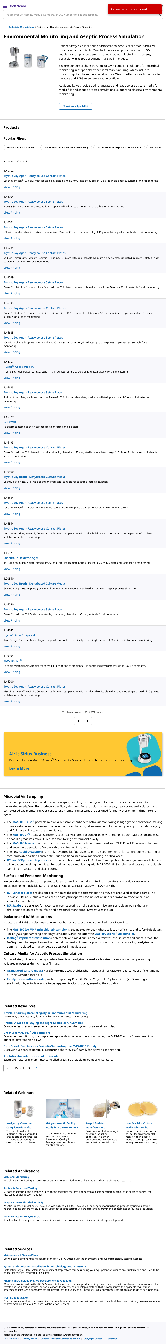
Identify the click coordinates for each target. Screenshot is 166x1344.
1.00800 (9, 472)
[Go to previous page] (37, 1068)
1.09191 (9, 656)
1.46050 (9, 604)
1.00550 (9, 579)
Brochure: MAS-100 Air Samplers (27, 1032)
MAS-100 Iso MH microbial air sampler (40, 929)
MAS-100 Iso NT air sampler (114, 934)
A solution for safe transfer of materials (31, 1056)
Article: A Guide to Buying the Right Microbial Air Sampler (43, 1023)
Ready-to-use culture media (26, 979)
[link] (11, 1338)
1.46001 (9, 222)
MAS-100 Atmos (24, 843)
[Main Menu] (5, 6)
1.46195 (9, 442)
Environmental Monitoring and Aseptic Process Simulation (64, 26)
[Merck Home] (18, 6)
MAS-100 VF (21, 835)
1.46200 (9, 682)
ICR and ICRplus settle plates (27, 860)
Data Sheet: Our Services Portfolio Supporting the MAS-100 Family (50, 1046)
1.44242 (9, 630)
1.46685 (9, 332)
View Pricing (12, 187)
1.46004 (9, 197)
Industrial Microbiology (21, 26)
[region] (28, 57)
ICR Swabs (14, 905)
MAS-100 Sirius (24, 822)
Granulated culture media (25, 971)
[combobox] (83, 14)
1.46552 (9, 171)
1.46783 (9, 303)
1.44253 (9, 362)
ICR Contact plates (20, 893)
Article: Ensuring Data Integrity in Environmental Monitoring (45, 1013)
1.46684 (9, 498)
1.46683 (9, 387)
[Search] (159, 14)
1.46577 (9, 553)
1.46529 (9, 417)
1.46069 (9, 277)
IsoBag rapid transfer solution (28, 938)
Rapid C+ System (30, 852)
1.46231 (9, 248)
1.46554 (9, 523)
